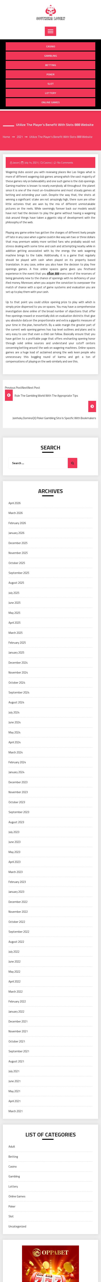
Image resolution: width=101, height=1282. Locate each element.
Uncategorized (17, 1226)
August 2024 (16, 702)
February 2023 (17, 882)
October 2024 (17, 682)
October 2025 (17, 563)
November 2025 (18, 553)
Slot (50, 84)
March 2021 (16, 1111)
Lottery (50, 93)
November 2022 (18, 911)
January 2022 (16, 1011)
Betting (50, 65)
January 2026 (16, 533)
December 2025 (18, 543)
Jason (16, 162)
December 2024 (18, 662)
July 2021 (14, 1071)
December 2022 (18, 902)
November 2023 (18, 792)
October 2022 (17, 922)
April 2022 (15, 981)
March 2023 (16, 872)
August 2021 (16, 1061)
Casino (50, 46)
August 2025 (16, 583)
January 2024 (16, 772)
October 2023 (17, 802)
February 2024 (17, 762)
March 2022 (16, 991)
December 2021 (18, 1021)
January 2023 (16, 892)
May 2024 (14, 732)
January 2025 (16, 652)
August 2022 (16, 942)
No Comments (65, 162)
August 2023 (16, 822)
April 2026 (15, 503)
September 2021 (19, 1051)
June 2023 (15, 842)
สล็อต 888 (53, 273)
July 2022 (14, 951)
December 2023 (18, 782)
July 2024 (14, 712)
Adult (12, 1146)
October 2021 (17, 1041)
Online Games (50, 102)
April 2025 (15, 622)
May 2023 (14, 852)
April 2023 (15, 862)
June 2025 (15, 602)
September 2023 (19, 812)
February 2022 (17, 1001)
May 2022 (14, 971)
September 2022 (19, 931)
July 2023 (14, 832)
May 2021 (14, 1091)
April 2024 (15, 742)
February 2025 (17, 642)
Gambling (50, 56)
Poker (50, 74)
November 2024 (18, 672)
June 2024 (15, 722)
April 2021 (15, 1101)
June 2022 (15, 961)
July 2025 (14, 593)
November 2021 (18, 1031)
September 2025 (19, 573)
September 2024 (19, 692)
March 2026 (16, 513)
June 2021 (15, 1081)
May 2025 (14, 613)
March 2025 (16, 633)
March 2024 (16, 752)
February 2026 (17, 523)
